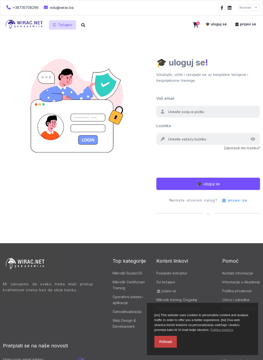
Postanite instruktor (171, 273)
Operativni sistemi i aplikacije (128, 300)
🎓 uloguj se (216, 24)
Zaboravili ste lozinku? (242, 148)
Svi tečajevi (165, 282)
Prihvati (165, 342)
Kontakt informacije (237, 273)
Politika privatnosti (237, 291)
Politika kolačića (221, 330)
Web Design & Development (124, 323)
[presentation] (193, 160)
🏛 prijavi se (245, 24)
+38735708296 (22, 7)
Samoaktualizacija (127, 311)
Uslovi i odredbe (235, 300)
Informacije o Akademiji (241, 282)
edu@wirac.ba (58, 7)
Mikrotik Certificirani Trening (129, 285)
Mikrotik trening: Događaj (176, 300)
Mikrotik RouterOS (127, 273)
